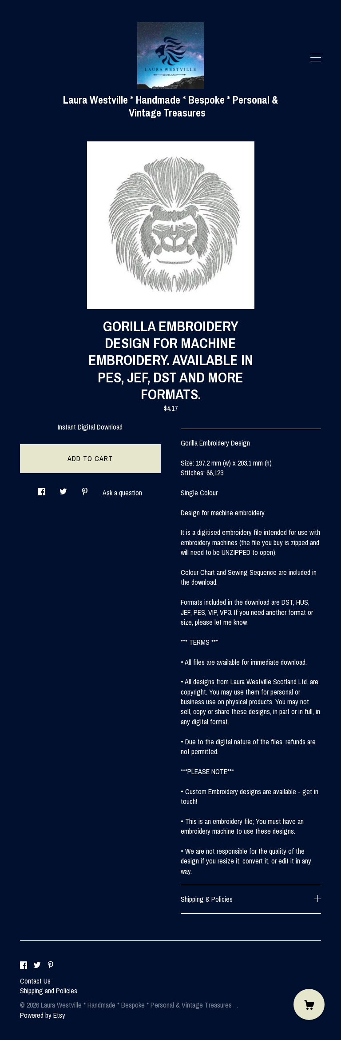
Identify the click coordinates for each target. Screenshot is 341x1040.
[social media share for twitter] (63, 489)
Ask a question (122, 493)
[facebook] (23, 966)
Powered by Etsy (42, 1015)
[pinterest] (50, 966)
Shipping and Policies (48, 991)
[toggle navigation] (315, 57)
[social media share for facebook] (41, 489)
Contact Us (35, 981)
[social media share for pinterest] (84, 489)
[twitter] (37, 966)
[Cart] (309, 1004)
